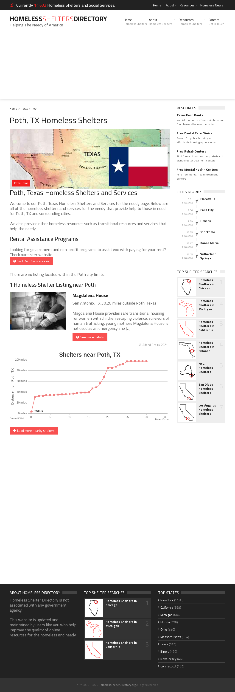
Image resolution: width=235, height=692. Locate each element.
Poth (34, 108)
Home (157, 5)
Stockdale (207, 232)
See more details (90, 337)
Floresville (207, 199)
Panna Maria (209, 243)
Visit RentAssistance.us (31, 261)
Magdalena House (90, 295)
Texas (24, 108)
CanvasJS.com (162, 419)
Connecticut (168, 666)
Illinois (164, 651)
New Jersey (168, 658)
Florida (165, 622)
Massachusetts (170, 636)
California (166, 607)
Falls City (207, 210)
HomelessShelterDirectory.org (117, 685)
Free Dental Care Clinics (194, 133)
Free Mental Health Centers (197, 169)
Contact (216, 21)
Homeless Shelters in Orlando (207, 347)
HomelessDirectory (58, 18)
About (170, 5)
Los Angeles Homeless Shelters (207, 409)
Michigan (166, 614)
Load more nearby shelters (34, 430)
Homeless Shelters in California (207, 326)
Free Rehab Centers (191, 151)
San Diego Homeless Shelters (206, 388)
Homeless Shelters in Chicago (207, 284)
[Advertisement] (117, 67)
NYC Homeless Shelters (206, 368)
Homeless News (211, 5)
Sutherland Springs (208, 256)
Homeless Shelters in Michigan (207, 305)
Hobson (205, 221)
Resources (187, 5)
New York (166, 600)
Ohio (163, 629)
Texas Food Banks (190, 115)
